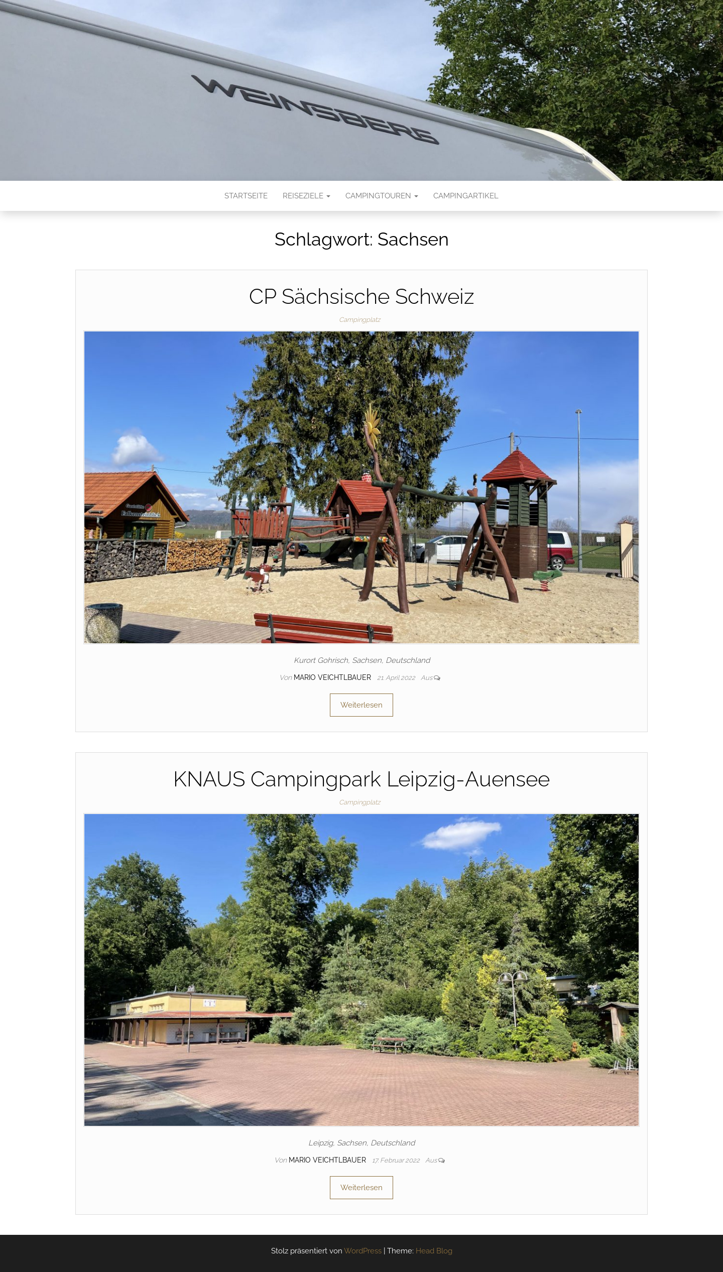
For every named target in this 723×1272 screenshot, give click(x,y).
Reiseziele (306, 195)
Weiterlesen (361, 705)
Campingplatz (359, 319)
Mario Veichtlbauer (333, 677)
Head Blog (434, 1250)
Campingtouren (381, 195)
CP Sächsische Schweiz (361, 296)
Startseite (246, 195)
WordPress (363, 1250)
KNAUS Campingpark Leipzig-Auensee (361, 779)
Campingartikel (466, 195)
